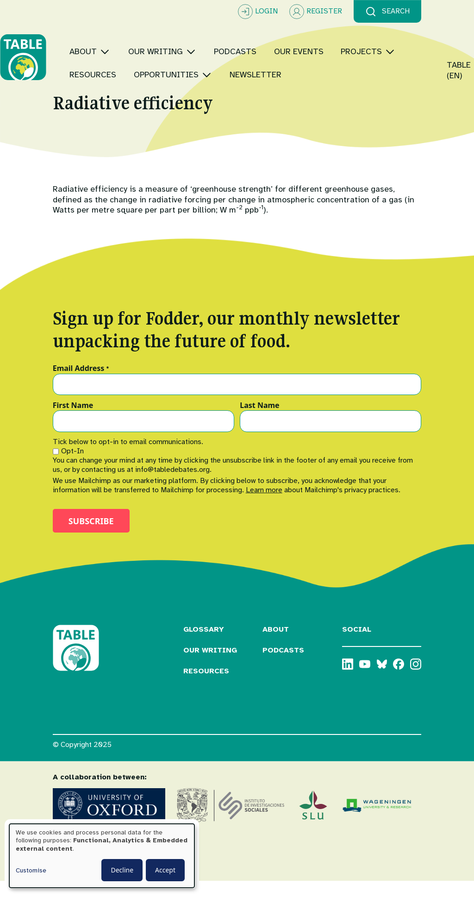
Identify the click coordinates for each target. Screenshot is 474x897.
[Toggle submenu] (157, 34)
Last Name (259, 422)
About (275, 645)
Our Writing (210, 666)
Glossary (203, 645)
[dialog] (101, 856)
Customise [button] (31, 870)
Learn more (264, 506)
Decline (122, 870)
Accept (165, 870)
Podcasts (283, 666)
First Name (73, 422)
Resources (206, 687)
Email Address (81, 384)
